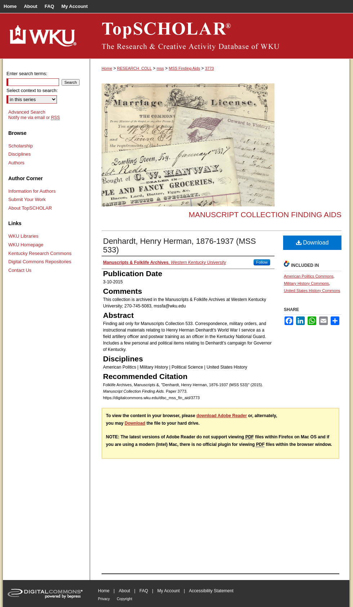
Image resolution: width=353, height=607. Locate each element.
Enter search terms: (26, 73)
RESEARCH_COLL (134, 68)
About (124, 590)
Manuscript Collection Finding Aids (265, 214)
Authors (16, 162)
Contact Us (19, 270)
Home (107, 68)
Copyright (124, 599)
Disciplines (19, 154)
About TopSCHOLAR (30, 208)
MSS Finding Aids (184, 68)
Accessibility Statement (211, 590)
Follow (262, 262)
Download (312, 242)
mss (160, 68)
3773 (209, 68)
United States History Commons (312, 290)
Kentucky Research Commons (40, 253)
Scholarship (20, 146)
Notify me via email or (34, 117)
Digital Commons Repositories (39, 261)
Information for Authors (32, 191)
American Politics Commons (309, 276)
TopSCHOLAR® (219, 36)
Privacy (104, 599)
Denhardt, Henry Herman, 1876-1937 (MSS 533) (179, 245)
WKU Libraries (23, 236)
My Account (168, 590)
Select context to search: (32, 90)
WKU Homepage (26, 244)
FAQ (143, 590)
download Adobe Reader (221, 415)
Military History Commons (306, 283)
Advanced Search (26, 112)
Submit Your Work (27, 199)
